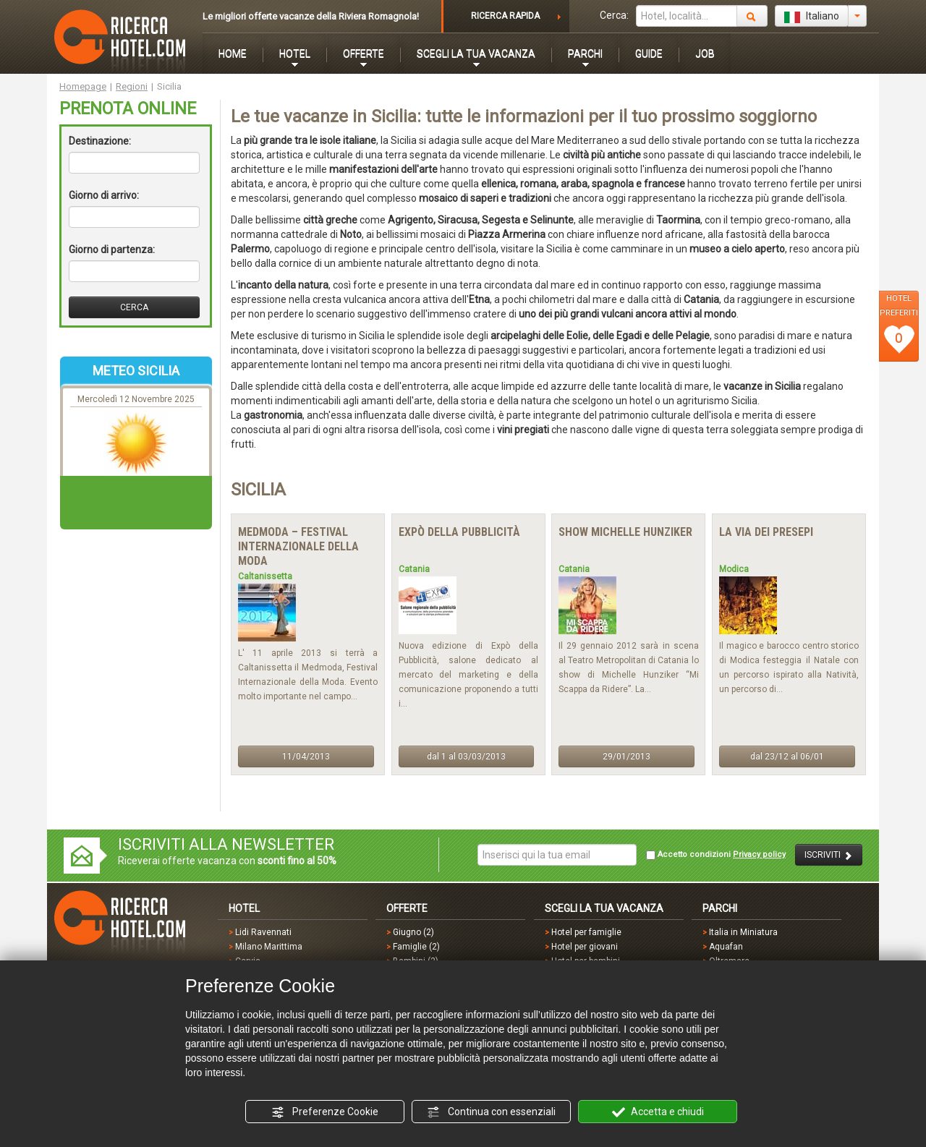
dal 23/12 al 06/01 (787, 756)
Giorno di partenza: (112, 249)
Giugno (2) (413, 932)
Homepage (82, 86)
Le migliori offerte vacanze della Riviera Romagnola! (311, 16)
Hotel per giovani (584, 947)
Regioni (132, 86)
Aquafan (726, 947)
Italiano (811, 16)
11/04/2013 (306, 756)
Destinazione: (100, 141)
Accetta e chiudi (658, 1112)
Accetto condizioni (716, 855)
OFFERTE (363, 53)
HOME (232, 53)
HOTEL (294, 53)
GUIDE (649, 53)
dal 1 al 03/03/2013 (466, 756)
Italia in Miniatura (743, 932)
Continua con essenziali (491, 1112)
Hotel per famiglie (586, 932)
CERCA (134, 307)
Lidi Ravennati (263, 932)
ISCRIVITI (828, 855)
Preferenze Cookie (324, 1112)
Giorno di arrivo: (104, 195)
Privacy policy (759, 854)
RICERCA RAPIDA (505, 16)
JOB (705, 53)
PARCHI (585, 53)
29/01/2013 (626, 756)
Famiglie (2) (416, 947)
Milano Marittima (268, 947)
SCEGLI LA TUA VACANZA (476, 53)
